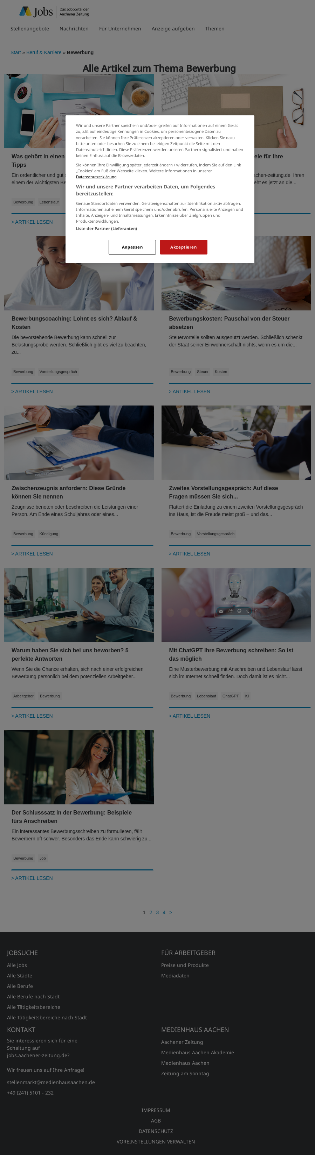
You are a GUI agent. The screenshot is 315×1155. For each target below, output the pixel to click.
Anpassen (132, 247)
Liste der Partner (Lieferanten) (106, 228)
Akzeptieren (183, 247)
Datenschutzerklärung (96, 176)
